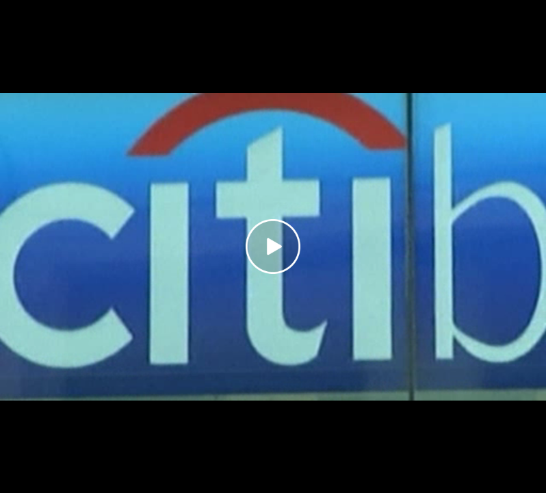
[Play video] (273, 246)
